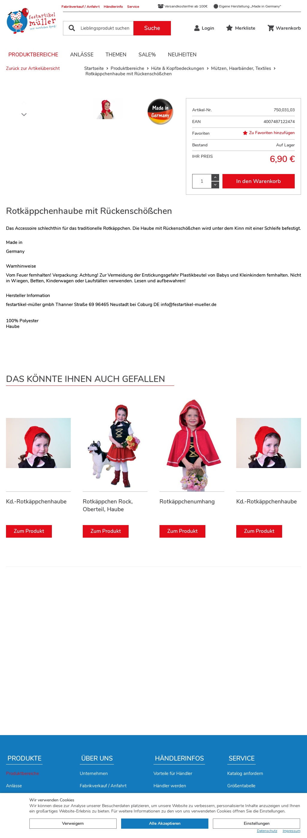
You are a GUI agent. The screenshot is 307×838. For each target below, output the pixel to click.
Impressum (291, 831)
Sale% (147, 54)
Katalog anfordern (245, 773)
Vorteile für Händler (173, 773)
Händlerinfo (113, 6)
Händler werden (170, 786)
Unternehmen (94, 773)
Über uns (97, 758)
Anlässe (82, 54)
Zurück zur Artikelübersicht (33, 68)
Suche (152, 28)
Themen (116, 54)
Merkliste (240, 28)
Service (133, 6)
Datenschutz (267, 831)
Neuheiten (182, 54)
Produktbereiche (33, 54)
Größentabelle (241, 786)
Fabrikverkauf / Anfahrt (80, 6)
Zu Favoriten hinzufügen (269, 133)
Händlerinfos (179, 758)
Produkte (24, 758)
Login (204, 28)
